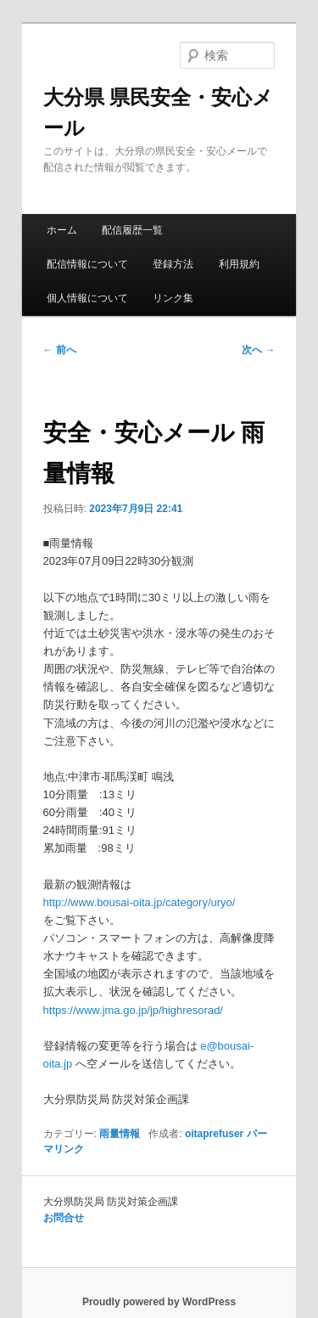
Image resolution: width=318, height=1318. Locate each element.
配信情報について (87, 264)
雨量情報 (119, 1134)
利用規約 (239, 264)
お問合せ (63, 1218)
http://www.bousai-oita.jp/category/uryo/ (139, 902)
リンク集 (173, 298)
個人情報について (87, 298)
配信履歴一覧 (132, 230)
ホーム (62, 230)
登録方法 (173, 264)
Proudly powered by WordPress (159, 1302)
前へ (59, 350)
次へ (258, 350)
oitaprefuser (214, 1134)
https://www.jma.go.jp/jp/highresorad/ (133, 1010)
